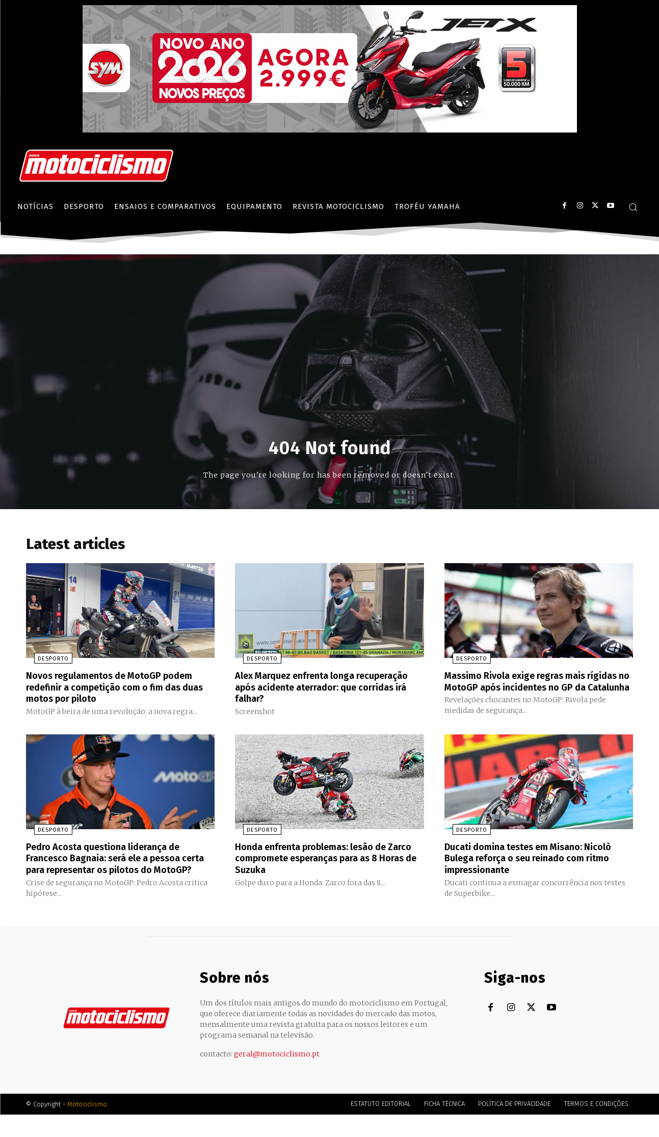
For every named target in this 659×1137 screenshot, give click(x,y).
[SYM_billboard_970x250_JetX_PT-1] (330, 130)
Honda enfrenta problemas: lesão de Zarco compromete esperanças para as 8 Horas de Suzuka (326, 870)
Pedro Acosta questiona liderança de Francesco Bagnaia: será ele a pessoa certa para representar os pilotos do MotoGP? (113, 875)
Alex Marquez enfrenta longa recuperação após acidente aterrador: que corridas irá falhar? (324, 689)
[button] (633, 207)
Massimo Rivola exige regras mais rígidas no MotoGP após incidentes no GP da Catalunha (532, 689)
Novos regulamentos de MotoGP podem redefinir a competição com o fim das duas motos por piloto (119, 689)
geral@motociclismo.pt (277, 1076)
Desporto (45, 661)
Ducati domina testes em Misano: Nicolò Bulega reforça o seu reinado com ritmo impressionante (538, 870)
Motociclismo (87, 1126)
